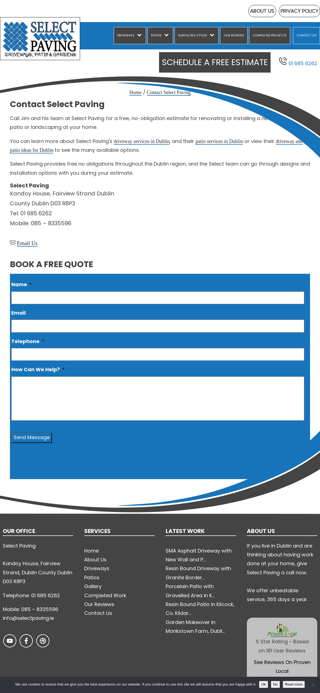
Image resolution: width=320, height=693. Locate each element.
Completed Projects (270, 35)
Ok (263, 684)
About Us (262, 10)
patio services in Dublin (219, 141)
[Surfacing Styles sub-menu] (213, 35)
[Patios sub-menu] (167, 35)
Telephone (27, 341)
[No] (313, 685)
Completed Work (105, 595)
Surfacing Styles (192, 35)
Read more (294, 684)
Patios (156, 35)
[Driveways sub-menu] (140, 35)
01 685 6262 (298, 62)
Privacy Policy (299, 10)
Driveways (125, 35)
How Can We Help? (38, 369)
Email (18, 313)
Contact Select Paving (169, 92)
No (275, 684)
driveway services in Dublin (142, 141)
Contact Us (306, 35)
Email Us (27, 243)
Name (21, 284)
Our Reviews (234, 35)
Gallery (93, 586)
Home (135, 92)
